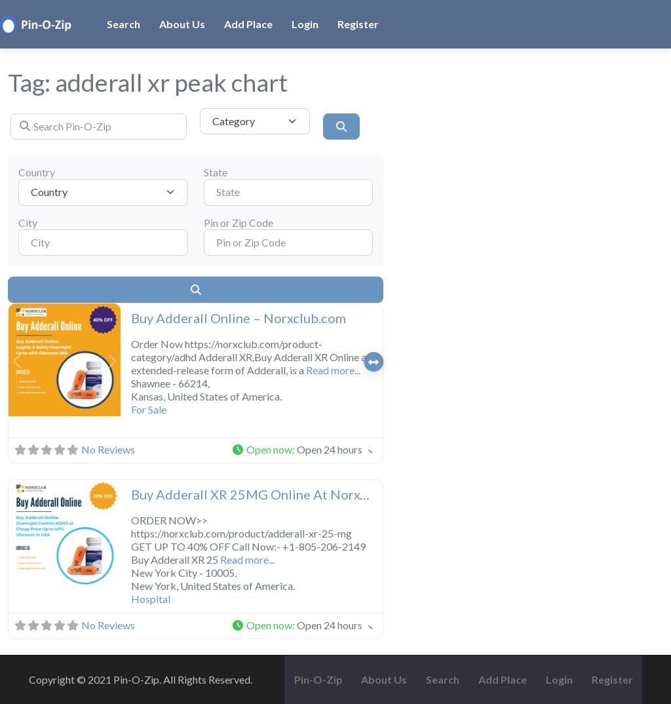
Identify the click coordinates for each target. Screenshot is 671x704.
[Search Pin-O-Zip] (98, 126)
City (27, 222)
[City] (103, 242)
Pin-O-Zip (318, 679)
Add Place (248, 24)
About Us (182, 24)
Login (305, 24)
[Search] (341, 126)
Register (358, 24)
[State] (289, 192)
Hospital (150, 599)
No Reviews (108, 449)
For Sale (148, 409)
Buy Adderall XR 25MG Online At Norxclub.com (272, 494)
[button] (17, 360)
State (215, 172)
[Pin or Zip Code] (289, 242)
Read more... (333, 370)
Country (36, 172)
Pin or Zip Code (238, 222)
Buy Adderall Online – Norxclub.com (238, 318)
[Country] (103, 192)
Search (123, 24)
